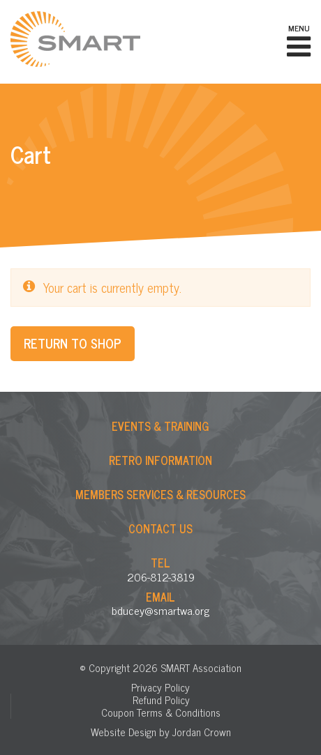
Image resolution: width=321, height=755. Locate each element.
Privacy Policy (160, 687)
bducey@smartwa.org (160, 610)
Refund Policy (161, 699)
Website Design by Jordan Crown (161, 731)
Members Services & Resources (160, 494)
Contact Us (160, 528)
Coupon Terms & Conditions (161, 712)
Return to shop (72, 343)
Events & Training (160, 426)
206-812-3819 (161, 576)
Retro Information (160, 460)
